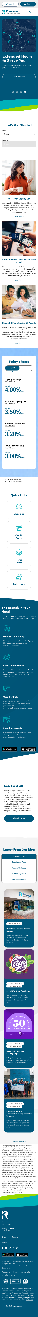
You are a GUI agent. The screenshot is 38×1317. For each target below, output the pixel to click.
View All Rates (10, 381)
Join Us (10, 4)
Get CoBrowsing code (14, 1306)
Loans (27, 368)
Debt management (19, 874)
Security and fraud (19, 862)
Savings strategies (19, 868)
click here (29, 1300)
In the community (19, 880)
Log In (28, 4)
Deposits (12, 368)
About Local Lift (23, 818)
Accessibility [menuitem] (26, 1272)
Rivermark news (19, 856)
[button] (9, 92)
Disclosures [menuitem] (6, 1272)
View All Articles (19, 1141)
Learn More (18, 217)
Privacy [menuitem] (15, 1272)
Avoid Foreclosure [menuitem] (8, 1275)
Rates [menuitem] (4, 1237)
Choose (6, 134)
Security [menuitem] (4, 1242)
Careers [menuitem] (15, 1237)
